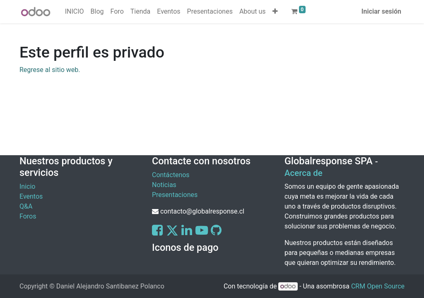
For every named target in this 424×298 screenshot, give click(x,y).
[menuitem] (74, 11)
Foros (27, 216)
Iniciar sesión (381, 11)
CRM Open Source (378, 286)
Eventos (31, 196)
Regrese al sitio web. (49, 70)
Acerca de (303, 173)
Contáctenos (171, 175)
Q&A (25, 206)
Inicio (27, 186)
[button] (275, 11)
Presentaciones (175, 195)
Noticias (164, 185)
